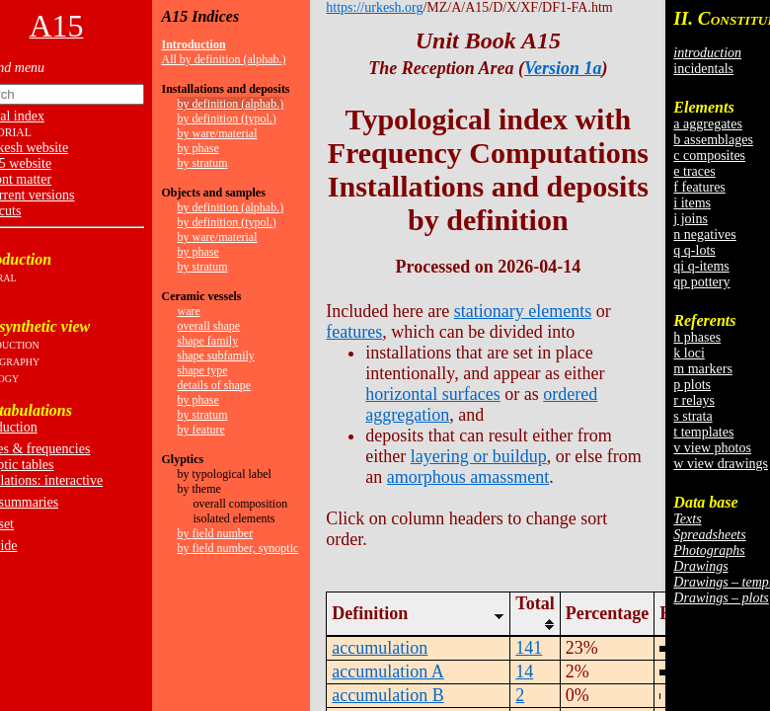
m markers (702, 368)
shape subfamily (216, 355)
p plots (692, 384)
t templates (703, 432)
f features (699, 187)
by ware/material (218, 133)
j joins (690, 218)
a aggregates (707, 124)
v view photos (712, 447)
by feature (201, 429)
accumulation (379, 648)
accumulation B (387, 695)
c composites (709, 155)
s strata (692, 416)
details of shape (215, 385)
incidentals (703, 68)
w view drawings (720, 463)
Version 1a (563, 68)
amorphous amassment (468, 477)
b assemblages (712, 139)
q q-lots (694, 250)
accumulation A (387, 671)
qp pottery (701, 282)
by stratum (203, 163)
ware (189, 311)
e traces (694, 171)
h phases (697, 337)
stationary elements (522, 311)
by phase (198, 148)
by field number (216, 533)
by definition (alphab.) (231, 104)
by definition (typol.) (227, 118)
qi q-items (701, 266)
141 (528, 648)
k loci (689, 353)
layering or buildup (479, 456)
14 (524, 671)
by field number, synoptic (238, 548)
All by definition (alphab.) (224, 59)
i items (692, 203)
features (354, 332)
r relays (694, 400)
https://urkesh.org (374, 7)
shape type (203, 370)
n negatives (704, 234)
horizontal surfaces (432, 394)
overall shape (209, 326)
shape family (208, 341)
